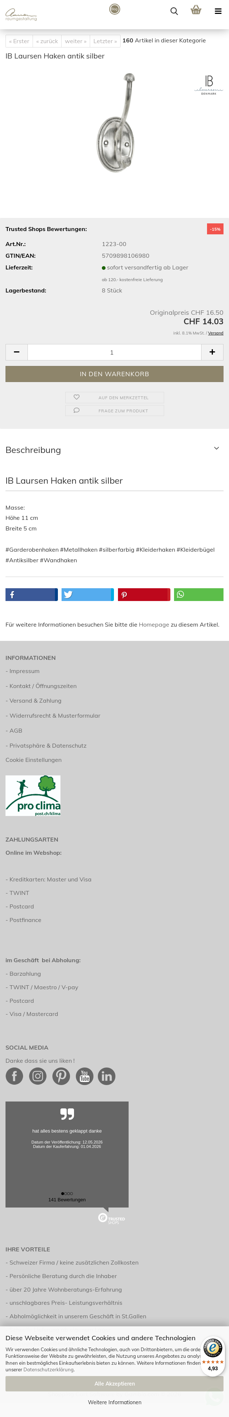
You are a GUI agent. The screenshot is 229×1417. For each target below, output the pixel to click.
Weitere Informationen (114, 1402)
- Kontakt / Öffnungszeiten (41, 685)
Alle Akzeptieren (115, 1383)
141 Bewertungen (67, 1199)
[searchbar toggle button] (174, 11)
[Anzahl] (114, 352)
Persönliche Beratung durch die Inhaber (63, 1276)
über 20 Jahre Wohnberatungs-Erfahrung (66, 1289)
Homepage (154, 624)
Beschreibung (33, 449)
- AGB (13, 730)
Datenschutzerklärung (48, 1369)
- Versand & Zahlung (33, 700)
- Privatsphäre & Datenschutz (45, 745)
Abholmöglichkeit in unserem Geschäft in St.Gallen (78, 1316)
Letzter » (105, 41)
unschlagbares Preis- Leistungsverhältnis (66, 1302)
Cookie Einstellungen (33, 759)
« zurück (47, 41)
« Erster (19, 41)
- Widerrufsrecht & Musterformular (52, 715)
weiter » (75, 41)
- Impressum (22, 671)
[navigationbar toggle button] (218, 11)
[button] (16, 352)
